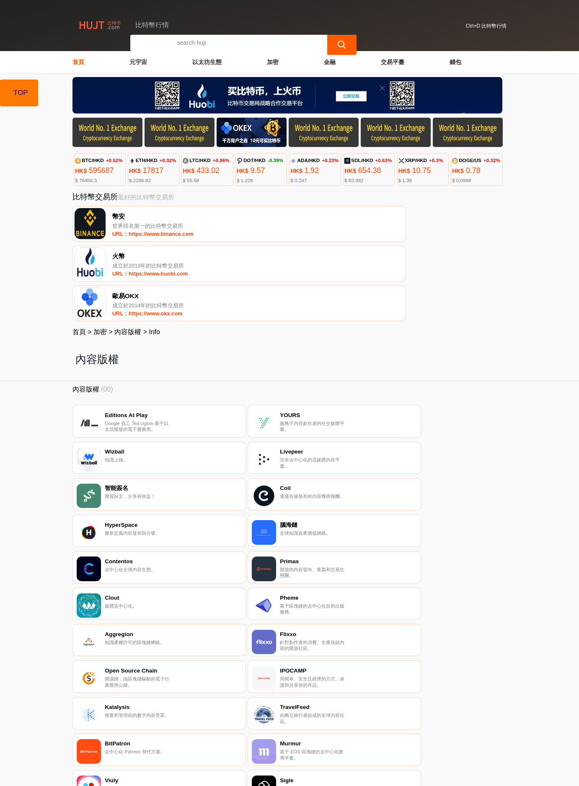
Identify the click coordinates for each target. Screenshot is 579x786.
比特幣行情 (210, 776)
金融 (330, 61)
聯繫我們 (169, 744)
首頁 (78, 61)
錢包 (455, 61)
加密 (273, 61)
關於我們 (209, 744)
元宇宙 (138, 61)
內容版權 (127, 256)
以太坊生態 (207, 61)
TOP (20, 93)
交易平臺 (392, 61)
